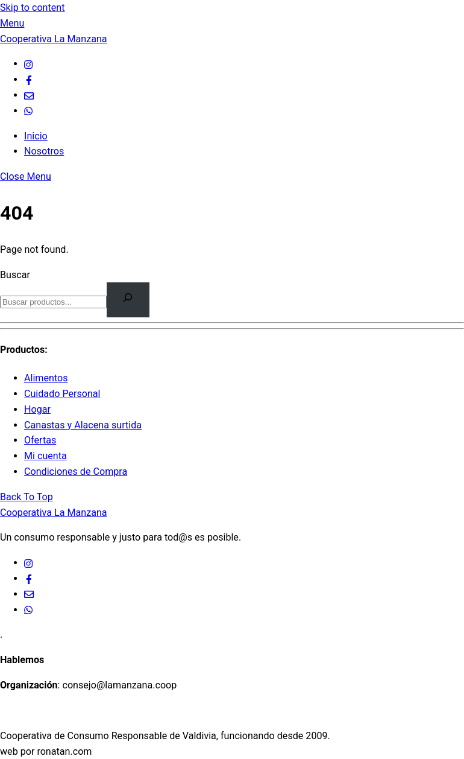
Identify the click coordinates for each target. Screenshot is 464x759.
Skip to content (32, 7)
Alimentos (46, 378)
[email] (29, 95)
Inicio (36, 136)
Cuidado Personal (62, 393)
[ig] (29, 63)
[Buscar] (128, 299)
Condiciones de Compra (75, 471)
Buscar (15, 275)
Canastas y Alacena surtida (83, 425)
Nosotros (44, 151)
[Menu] (12, 23)
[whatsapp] (29, 110)
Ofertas (40, 440)
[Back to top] (26, 497)
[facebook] (29, 79)
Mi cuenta (45, 456)
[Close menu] (25, 176)
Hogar (37, 409)
